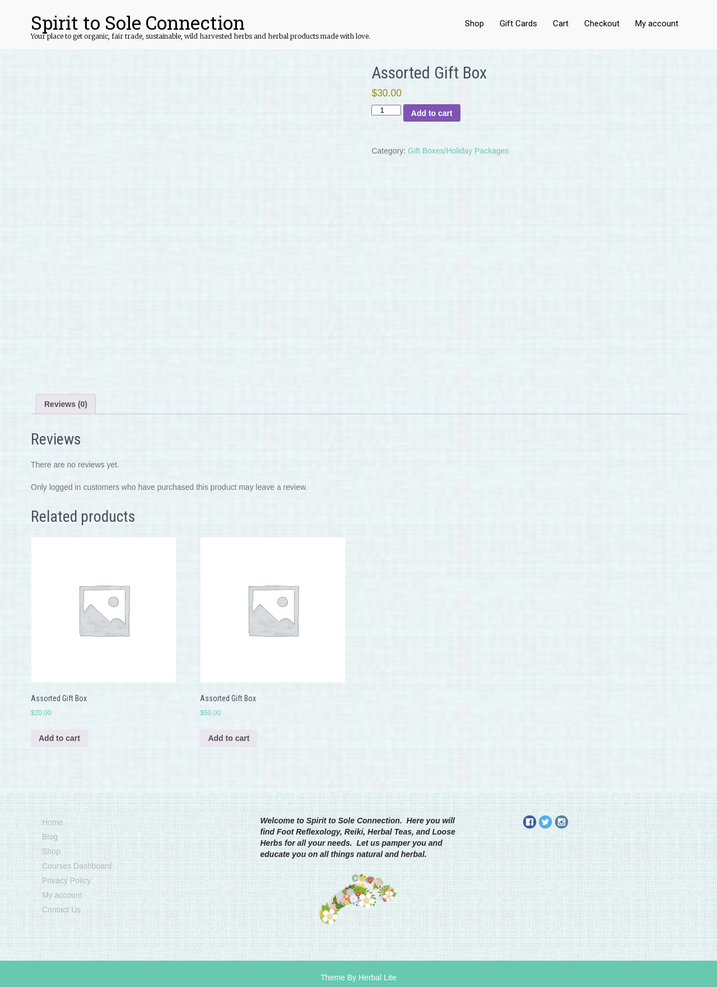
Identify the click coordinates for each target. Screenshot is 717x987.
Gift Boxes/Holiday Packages (458, 150)
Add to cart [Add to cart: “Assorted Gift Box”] (59, 738)
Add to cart (432, 113)
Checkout (602, 23)
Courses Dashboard (77, 865)
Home (52, 822)
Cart (561, 23)
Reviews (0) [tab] (65, 404)
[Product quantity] (386, 110)
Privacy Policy (66, 880)
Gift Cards (518, 23)
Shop (474, 23)
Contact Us (61, 909)
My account (656, 23)
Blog (50, 836)
